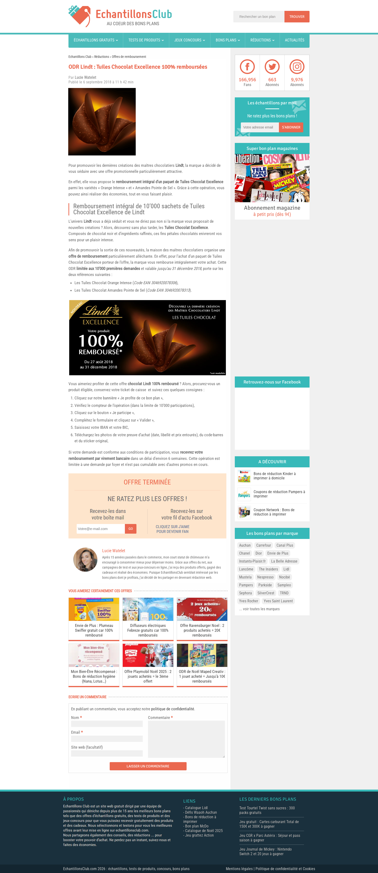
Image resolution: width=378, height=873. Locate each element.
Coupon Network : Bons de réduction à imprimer (274, 512)
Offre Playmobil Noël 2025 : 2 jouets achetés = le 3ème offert (147, 676)
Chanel (244, 553)
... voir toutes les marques (259, 609)
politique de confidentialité (172, 708)
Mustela (245, 577)
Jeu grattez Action (199, 835)
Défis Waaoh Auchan (201, 812)
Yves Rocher (248, 601)
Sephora (245, 593)
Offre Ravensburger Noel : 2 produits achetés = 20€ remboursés (202, 630)
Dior (259, 553)
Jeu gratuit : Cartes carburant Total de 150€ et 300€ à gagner (269, 824)
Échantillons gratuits (94, 40)
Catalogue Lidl (196, 808)
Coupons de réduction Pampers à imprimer (279, 494)
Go (130, 529)
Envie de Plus (277, 553)
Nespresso (265, 577)
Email (75, 732)
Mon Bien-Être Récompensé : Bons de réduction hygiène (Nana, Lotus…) (94, 676)
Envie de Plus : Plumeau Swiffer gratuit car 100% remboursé (94, 630)
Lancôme (246, 569)
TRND (284, 593)
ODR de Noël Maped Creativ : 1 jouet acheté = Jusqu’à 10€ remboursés (202, 676)
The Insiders (268, 569)
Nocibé (284, 577)
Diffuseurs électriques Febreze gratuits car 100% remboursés (148, 630)
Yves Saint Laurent (278, 601)
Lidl (286, 569)
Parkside (265, 585)
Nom (75, 717)
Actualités (294, 40)
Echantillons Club (79, 57)
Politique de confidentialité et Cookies (285, 868)
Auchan (245, 545)
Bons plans (226, 40)
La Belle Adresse (284, 561)
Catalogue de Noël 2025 (204, 830)
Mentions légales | (241, 868)
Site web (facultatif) (87, 747)
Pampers (246, 585)
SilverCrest (265, 593)
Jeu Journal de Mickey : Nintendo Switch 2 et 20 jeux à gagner (265, 851)
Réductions (260, 40)
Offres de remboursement (129, 57)
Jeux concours (187, 40)
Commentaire (160, 717)
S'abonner (291, 127)
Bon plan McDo (197, 826)
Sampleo (284, 585)
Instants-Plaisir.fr (252, 561)
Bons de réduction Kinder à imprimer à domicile (275, 475)
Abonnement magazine (272, 210)
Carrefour (263, 545)
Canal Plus (285, 545)
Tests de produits (144, 40)
